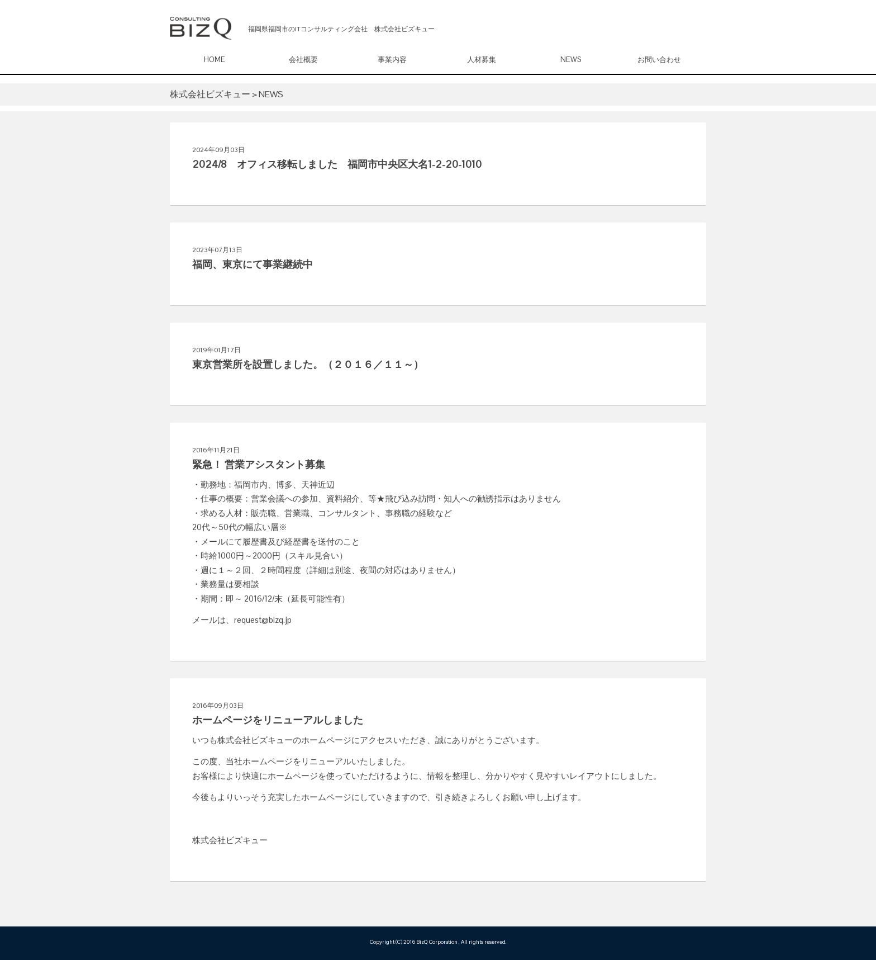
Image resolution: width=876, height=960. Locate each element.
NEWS (570, 59)
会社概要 (303, 59)
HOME (214, 59)
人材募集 (481, 59)
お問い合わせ (659, 59)
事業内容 (392, 59)
